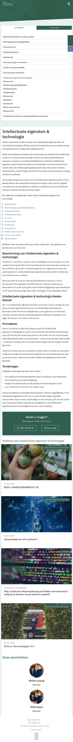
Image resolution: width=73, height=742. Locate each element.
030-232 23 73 (25, 428)
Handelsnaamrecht (13, 214)
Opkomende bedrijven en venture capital (18, 37)
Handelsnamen (9, 92)
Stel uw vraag (50, 428)
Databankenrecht (10, 89)
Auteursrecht (8, 81)
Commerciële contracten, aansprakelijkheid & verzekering (36, 116)
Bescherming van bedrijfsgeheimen (20, 207)
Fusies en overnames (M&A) (13, 67)
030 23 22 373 (36, 720)
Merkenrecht (8, 96)
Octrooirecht (8, 104)
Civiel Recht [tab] (18, 28)
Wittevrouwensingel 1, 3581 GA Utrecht (36, 726)
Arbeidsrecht (36, 57)
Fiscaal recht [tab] (54, 28)
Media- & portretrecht (11, 107)
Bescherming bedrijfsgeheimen (15, 85)
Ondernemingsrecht (36, 52)
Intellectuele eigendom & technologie (36, 78)
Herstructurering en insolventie (36, 62)
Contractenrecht (9, 47)
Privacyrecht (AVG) (13, 235)
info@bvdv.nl (36, 723)
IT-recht (8, 218)
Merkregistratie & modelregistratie (16, 42)
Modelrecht (7, 100)
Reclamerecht (8, 111)
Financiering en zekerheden (13, 73)
